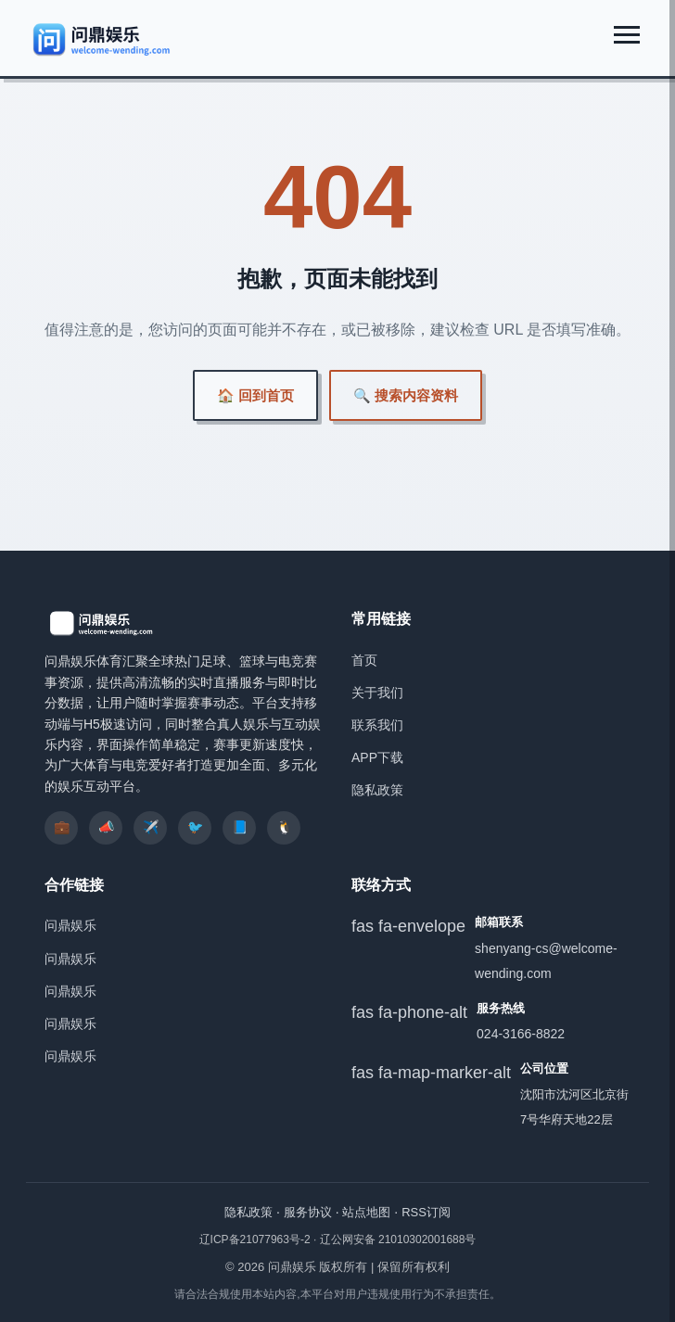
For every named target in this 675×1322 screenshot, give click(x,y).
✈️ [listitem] (151, 827)
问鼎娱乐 (70, 925)
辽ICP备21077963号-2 (256, 1239)
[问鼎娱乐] (102, 39)
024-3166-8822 (521, 1033)
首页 (364, 660)
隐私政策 (377, 789)
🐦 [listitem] (195, 827)
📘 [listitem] (240, 827)
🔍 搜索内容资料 (405, 395)
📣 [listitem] (106, 827)
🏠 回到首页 (255, 395)
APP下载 (377, 757)
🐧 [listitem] (284, 827)
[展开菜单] (627, 35)
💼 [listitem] (62, 827)
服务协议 (308, 1212)
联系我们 (377, 725)
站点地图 (366, 1212)
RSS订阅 (426, 1212)
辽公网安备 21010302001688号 (398, 1239)
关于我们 (377, 692)
